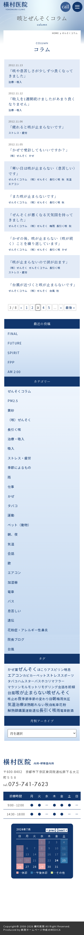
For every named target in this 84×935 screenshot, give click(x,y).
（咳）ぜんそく (18, 155)
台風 (52, 290)
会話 (11, 553)
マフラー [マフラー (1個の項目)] (58, 681)
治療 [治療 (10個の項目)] (20, 704)
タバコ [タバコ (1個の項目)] (13, 681)
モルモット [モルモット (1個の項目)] (29, 687)
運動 (11, 515)
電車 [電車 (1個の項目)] (63, 710)
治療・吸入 (15, 82)
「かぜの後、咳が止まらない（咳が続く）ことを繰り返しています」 (41, 241)
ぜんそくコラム (18, 179)
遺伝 (11, 620)
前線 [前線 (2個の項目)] (71, 686)
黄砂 (11, 410)
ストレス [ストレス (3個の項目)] (53, 675)
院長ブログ (16, 639)
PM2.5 (13, 400)
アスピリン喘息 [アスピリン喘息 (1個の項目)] (59, 669)
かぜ (31, 155)
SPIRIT (14, 352)
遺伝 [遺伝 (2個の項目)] (35, 710)
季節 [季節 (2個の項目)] (25, 698)
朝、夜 (13, 534)
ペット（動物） (19, 524)
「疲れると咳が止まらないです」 (37, 127)
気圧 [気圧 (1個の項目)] (67, 699)
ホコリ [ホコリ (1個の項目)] (46, 681)
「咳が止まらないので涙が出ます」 (39, 262)
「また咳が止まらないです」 (33, 196)
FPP (11, 362)
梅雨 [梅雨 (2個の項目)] (60, 698)
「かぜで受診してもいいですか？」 (39, 150)
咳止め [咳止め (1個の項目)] (13, 699)
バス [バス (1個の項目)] (37, 681)
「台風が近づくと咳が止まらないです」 (43, 284)
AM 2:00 (14, 371)
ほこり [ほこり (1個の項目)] (42, 669)
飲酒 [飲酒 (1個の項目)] (70, 710)
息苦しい (14, 610)
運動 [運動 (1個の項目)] (29, 710)
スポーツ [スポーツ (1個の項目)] (67, 675)
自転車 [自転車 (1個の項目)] (54, 704)
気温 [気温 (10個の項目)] (12, 704)
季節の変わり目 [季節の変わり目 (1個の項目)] (40, 699)
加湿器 (13, 582)
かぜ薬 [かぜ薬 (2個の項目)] (13, 669)
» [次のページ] (61, 307)
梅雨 (52, 226)
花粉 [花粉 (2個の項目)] (62, 704)
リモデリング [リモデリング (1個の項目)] (48, 687)
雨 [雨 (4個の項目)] (58, 710)
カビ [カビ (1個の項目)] (26, 675)
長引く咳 (55, 179)
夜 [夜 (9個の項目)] (20, 698)
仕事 (11, 486)
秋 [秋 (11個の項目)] (47, 704)
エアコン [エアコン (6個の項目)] (15, 675)
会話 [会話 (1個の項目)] (61, 687)
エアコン (14, 184)
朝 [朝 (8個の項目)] (54, 698)
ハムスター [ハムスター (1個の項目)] (26, 681)
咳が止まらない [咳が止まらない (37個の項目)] (31, 692)
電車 (11, 591)
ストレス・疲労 (18, 133)
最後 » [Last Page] (70, 307)
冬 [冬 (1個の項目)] (66, 687)
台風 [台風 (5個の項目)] (11, 692)
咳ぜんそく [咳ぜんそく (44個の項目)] (58, 692)
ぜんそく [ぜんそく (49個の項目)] (27, 669)
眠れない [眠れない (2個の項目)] (38, 704)
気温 (69, 179)
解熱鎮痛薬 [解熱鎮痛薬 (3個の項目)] (17, 710)
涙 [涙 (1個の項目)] (25, 704)
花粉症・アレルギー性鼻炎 (28, 629)
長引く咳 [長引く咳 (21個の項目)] (47, 710)
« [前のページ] (21, 307)
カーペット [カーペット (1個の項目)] (38, 675)
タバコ (13, 505)
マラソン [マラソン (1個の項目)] (14, 687)
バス (11, 601)
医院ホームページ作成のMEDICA (40, 929)
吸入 (11, 448)
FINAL (13, 333)
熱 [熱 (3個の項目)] (29, 704)
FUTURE (15, 343)
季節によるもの (19, 467)
